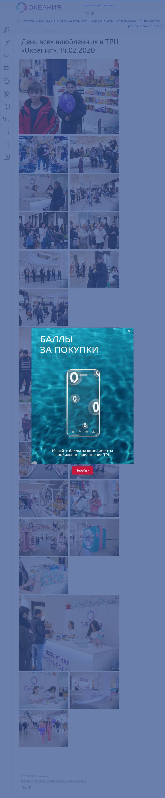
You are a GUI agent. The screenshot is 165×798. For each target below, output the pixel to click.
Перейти (82, 470)
